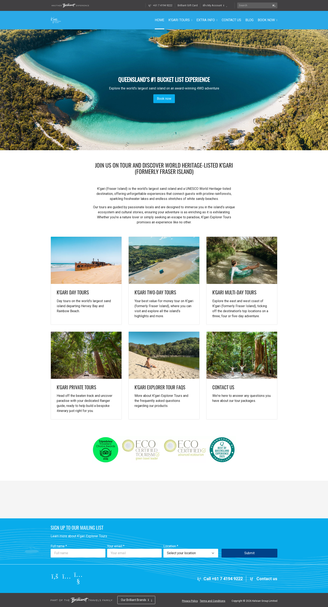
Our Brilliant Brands (136, 600)
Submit (249, 553)
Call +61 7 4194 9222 (220, 578)
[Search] (254, 5)
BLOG (249, 20)
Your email (115, 546)
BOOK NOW (266, 20)
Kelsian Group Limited (264, 600)
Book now (164, 99)
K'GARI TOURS (179, 20)
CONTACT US (231, 20)
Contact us (263, 578)
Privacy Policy (190, 601)
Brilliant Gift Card (188, 5)
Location (170, 546)
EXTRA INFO (205, 20)
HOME (159, 20)
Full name (59, 546)
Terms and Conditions (212, 601)
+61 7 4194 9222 (160, 5)
